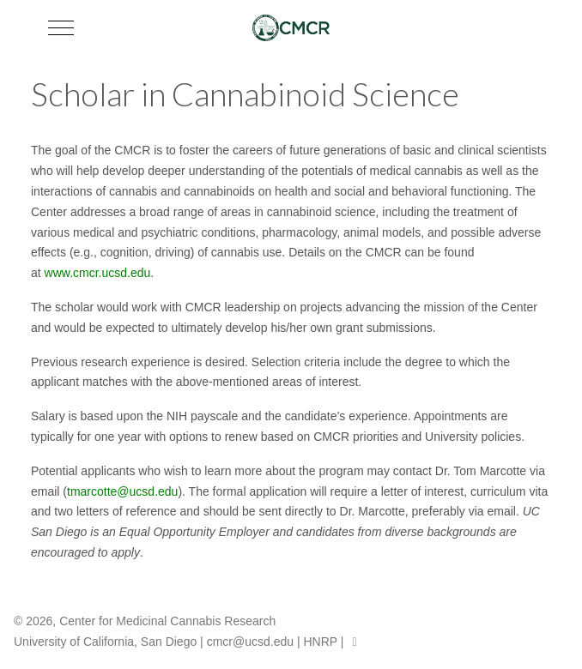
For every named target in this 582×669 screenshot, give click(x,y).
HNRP (319, 641)
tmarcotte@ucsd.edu (122, 491)
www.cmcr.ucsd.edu (98, 273)
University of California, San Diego (105, 641)
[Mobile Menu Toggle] (61, 27)
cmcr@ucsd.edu (250, 641)
